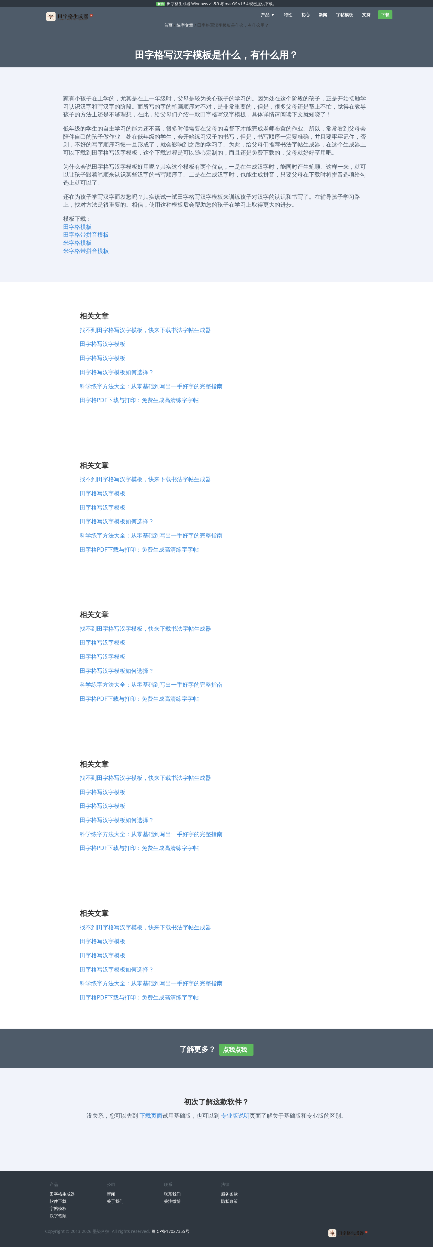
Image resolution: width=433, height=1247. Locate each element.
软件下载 (58, 1201)
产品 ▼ (268, 14)
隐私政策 (229, 1201)
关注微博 (172, 1201)
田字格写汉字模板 (102, 343)
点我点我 (236, 1049)
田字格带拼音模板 (86, 234)
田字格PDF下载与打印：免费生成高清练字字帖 (139, 400)
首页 (168, 25)
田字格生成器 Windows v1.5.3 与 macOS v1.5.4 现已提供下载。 (222, 3)
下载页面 (151, 1115)
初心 (305, 14)
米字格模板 (77, 242)
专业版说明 (235, 1115)
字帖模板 (344, 14)
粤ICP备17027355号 (170, 1231)
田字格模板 (77, 226)
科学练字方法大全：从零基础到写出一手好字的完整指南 (151, 386)
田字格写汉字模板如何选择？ (117, 372)
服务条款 (229, 1194)
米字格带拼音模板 (86, 250)
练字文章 (185, 25)
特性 (288, 14)
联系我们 (172, 1194)
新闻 (323, 14)
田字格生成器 (62, 1194)
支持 (366, 14)
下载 (385, 14)
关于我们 (115, 1201)
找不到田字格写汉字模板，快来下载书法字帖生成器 (145, 330)
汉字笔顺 (58, 1215)
